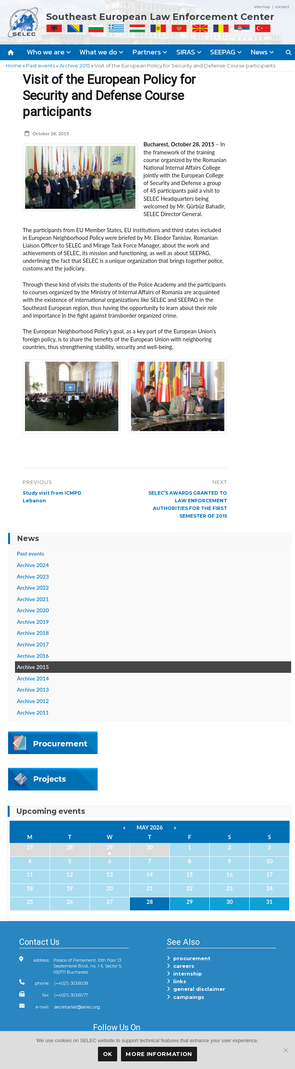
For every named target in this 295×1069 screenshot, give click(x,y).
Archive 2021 (33, 599)
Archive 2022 (33, 587)
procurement (188, 958)
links (176, 981)
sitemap (262, 6)
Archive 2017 (33, 644)
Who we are (49, 51)
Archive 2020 (33, 610)
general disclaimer (196, 989)
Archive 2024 (33, 565)
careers (180, 966)
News (262, 51)
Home (14, 65)
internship (184, 974)
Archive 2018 (33, 633)
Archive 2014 (33, 678)
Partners (150, 51)
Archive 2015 (75, 65)
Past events (40, 65)
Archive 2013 (33, 689)
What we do (101, 51)
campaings (185, 997)
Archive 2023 (33, 576)
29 (109, 847)
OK (107, 1054)
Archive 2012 (33, 701)
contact (282, 6)
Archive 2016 (33, 656)
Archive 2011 (33, 712)
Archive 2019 (33, 621)
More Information (159, 1054)
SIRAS (188, 51)
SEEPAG (226, 51)
